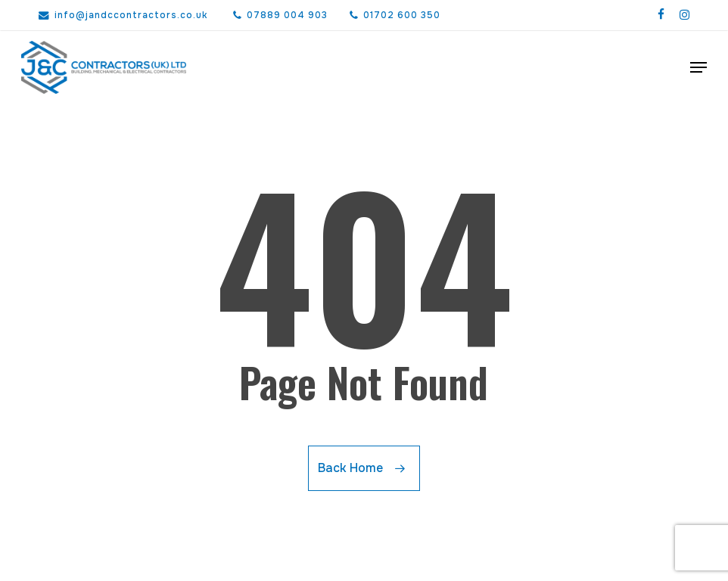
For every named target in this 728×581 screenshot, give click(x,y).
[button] (698, 67)
